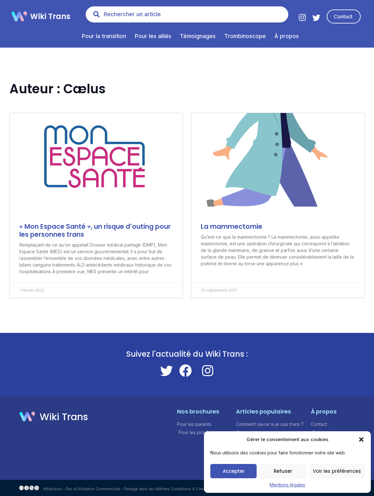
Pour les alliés (153, 36)
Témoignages (198, 36)
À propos (286, 36)
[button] (361, 439)
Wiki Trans (50, 16)
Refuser (283, 471)
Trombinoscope (245, 36)
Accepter (234, 471)
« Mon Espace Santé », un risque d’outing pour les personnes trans (95, 230)
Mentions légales (287, 484)
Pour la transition (104, 36)
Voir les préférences (337, 471)
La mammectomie (231, 226)
